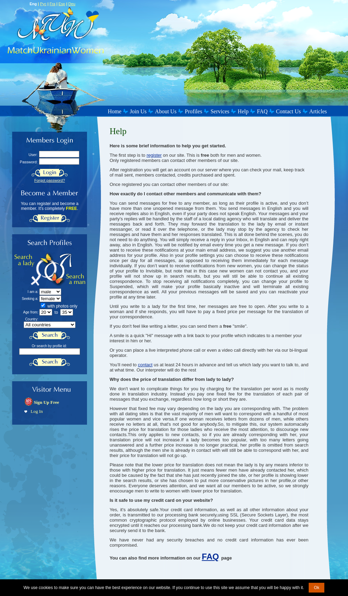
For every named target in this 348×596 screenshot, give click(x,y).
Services (220, 111)
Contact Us (288, 111)
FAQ (262, 111)
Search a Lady (32, 269)
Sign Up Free (46, 402)
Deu (71, 4)
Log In (37, 411)
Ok (316, 587)
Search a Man (68, 269)
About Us (165, 111)
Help (243, 111)
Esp (61, 4)
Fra (52, 4)
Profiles (193, 111)
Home (114, 111)
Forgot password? (49, 180)
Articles (318, 111)
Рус (43, 4)
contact (145, 364)
